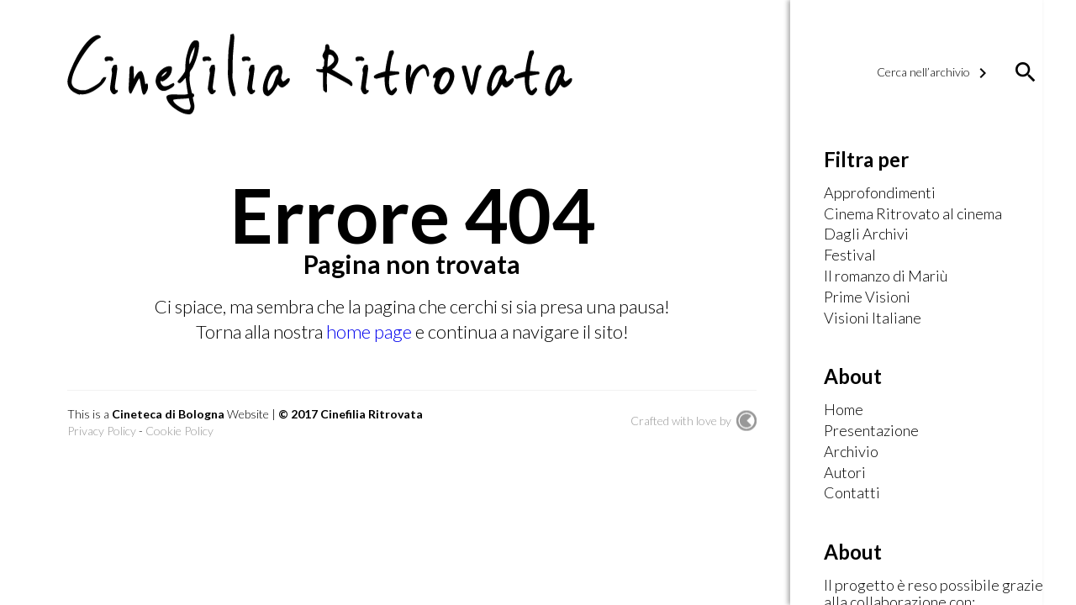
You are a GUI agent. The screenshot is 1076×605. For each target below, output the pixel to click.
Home (843, 410)
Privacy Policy (101, 431)
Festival (850, 255)
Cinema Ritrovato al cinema (913, 214)
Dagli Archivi (866, 234)
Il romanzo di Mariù (885, 276)
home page (370, 331)
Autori (845, 473)
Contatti (852, 493)
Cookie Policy (179, 431)
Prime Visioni (867, 297)
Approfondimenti (880, 193)
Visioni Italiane (872, 318)
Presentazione (871, 431)
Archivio (851, 452)
